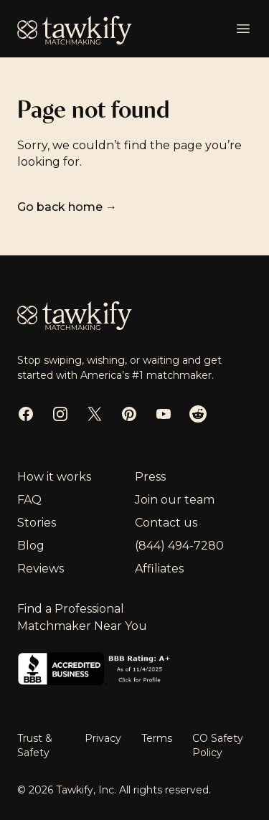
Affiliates (159, 568)
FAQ (29, 499)
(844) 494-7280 (179, 545)
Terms (158, 738)
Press (150, 477)
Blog (30, 545)
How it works (54, 477)
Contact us (166, 522)
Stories (36, 522)
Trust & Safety (34, 745)
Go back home (67, 207)
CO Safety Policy (217, 745)
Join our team (174, 499)
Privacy (104, 738)
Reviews (40, 568)
